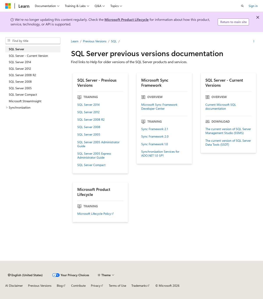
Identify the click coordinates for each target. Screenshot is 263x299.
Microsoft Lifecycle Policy (94, 214)
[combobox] (32, 40)
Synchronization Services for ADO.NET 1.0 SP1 (160, 154)
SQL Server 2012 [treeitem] (20, 68)
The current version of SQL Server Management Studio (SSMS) (228, 131)
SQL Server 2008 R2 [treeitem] (22, 75)
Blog (60, 285)
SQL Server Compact (91, 165)
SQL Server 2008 (88, 127)
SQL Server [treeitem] (16, 49)
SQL (114, 41)
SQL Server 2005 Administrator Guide (98, 144)
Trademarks (139, 285)
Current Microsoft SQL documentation (220, 107)
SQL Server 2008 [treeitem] (20, 81)
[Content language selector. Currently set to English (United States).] (25, 275)
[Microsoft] (8, 6)
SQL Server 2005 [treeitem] (20, 88)
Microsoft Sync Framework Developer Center (159, 107)
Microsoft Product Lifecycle (126, 19)
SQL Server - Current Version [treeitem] (28, 56)
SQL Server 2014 (88, 105)
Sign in (253, 6)
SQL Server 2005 (88, 134)
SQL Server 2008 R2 (91, 120)
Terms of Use (117, 285)
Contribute (78, 285)
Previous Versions (94, 41)
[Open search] (242, 6)
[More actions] (254, 41)
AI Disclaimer (14, 285)
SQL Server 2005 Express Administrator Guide (94, 155)
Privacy (96, 285)
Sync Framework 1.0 (154, 144)
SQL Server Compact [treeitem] (23, 94)
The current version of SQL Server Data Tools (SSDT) (228, 143)
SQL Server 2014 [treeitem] (20, 62)
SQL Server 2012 (88, 112)
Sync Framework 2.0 (155, 136)
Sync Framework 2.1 (154, 129)
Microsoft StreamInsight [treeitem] (25, 101)
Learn (74, 41)
